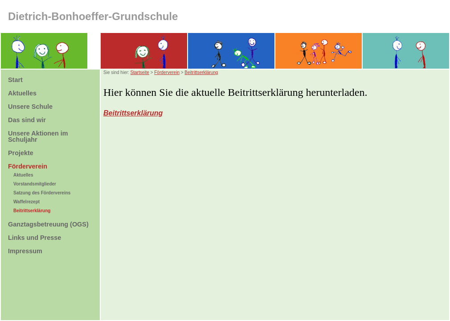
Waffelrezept (26, 201)
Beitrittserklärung (31, 210)
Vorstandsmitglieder (34, 183)
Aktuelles (23, 175)
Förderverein (167, 72)
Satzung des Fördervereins (41, 192)
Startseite (140, 72)
